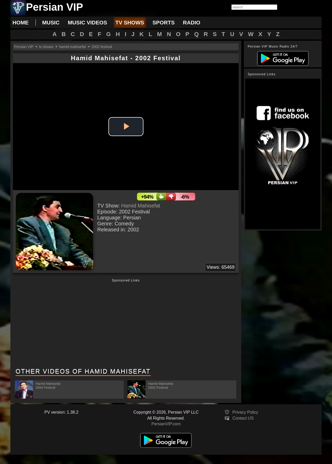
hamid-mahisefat (72, 47)
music (50, 22)
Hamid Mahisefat (140, 206)
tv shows (129, 22)
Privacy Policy (245, 412)
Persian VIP (23, 47)
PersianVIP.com (166, 424)
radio (191, 22)
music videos (87, 22)
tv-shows (46, 47)
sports (164, 22)
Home (20, 22)
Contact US (243, 418)
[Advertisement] (126, 323)
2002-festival (102, 47)
